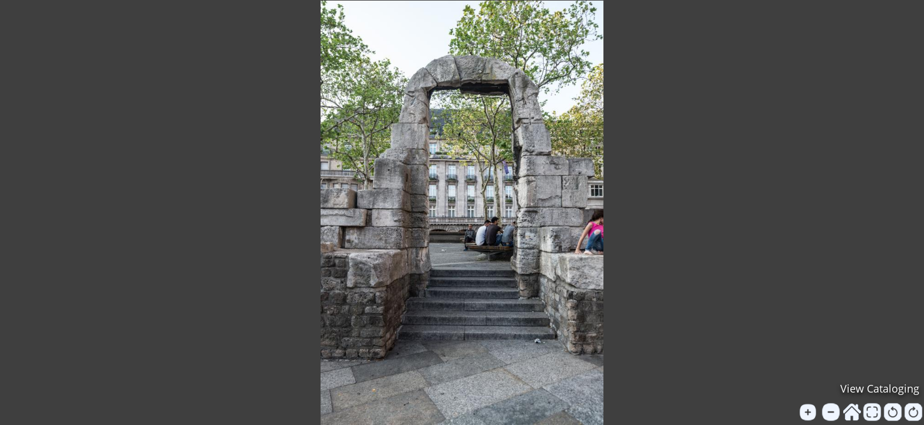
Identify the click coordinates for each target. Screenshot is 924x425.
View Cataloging (879, 388)
